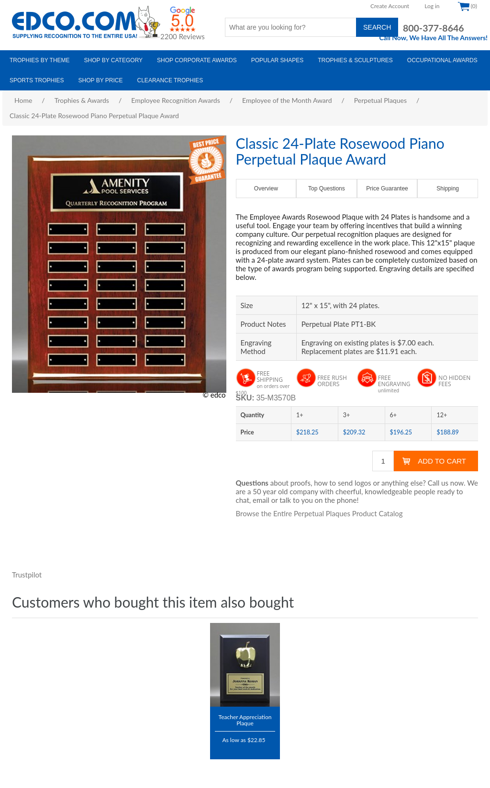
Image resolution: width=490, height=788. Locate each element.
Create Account (389, 6)
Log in (431, 6)
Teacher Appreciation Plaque (245, 719)
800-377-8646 (433, 27)
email (261, 500)
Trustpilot (27, 574)
